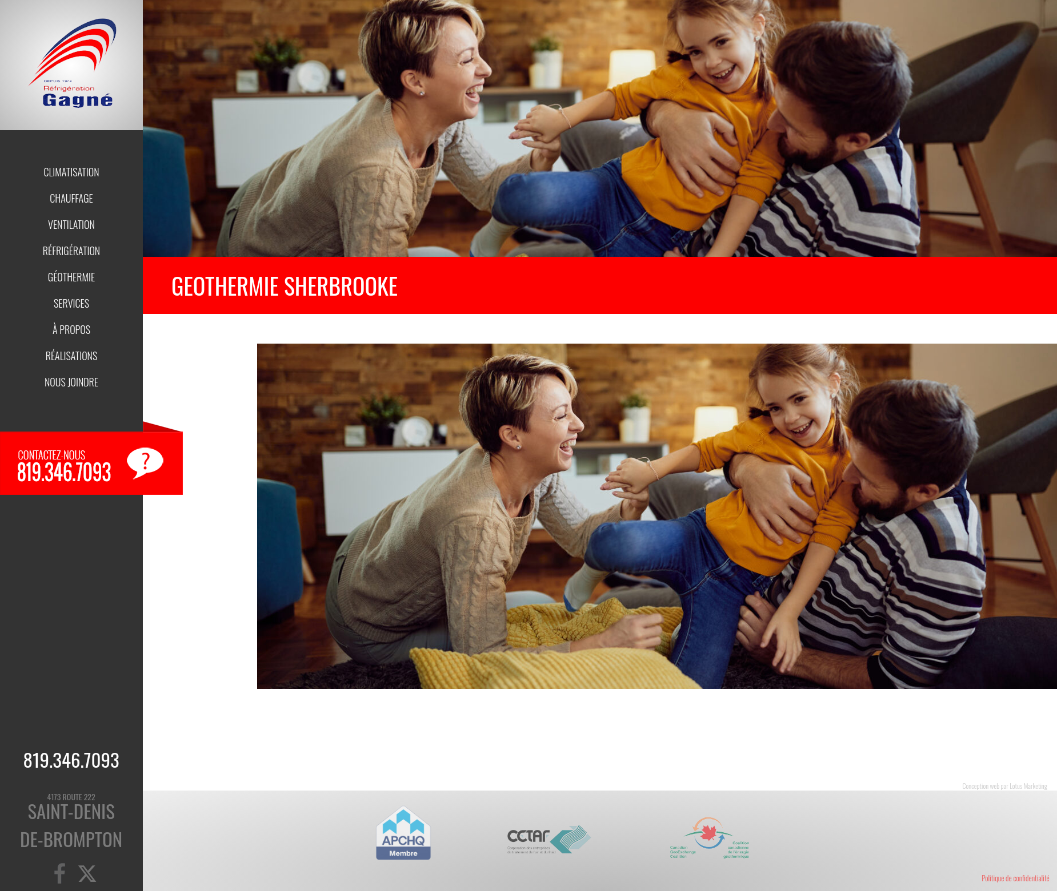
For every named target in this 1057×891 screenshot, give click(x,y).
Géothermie (71, 276)
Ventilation (71, 224)
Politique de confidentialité (1016, 878)
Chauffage (71, 198)
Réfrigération (71, 250)
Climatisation (71, 171)
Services (71, 303)
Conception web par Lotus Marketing (1005, 786)
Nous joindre (71, 381)
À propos (71, 329)
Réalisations (72, 355)
